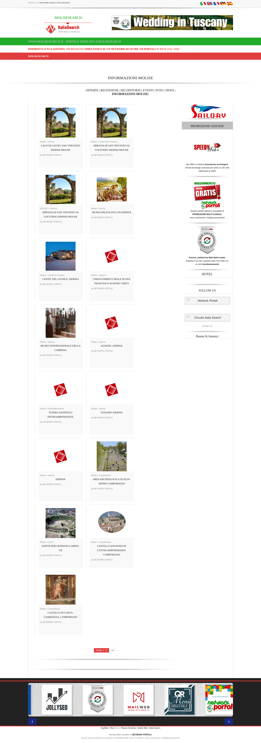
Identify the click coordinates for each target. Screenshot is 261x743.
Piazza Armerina (128, 728)
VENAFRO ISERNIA (112, 412)
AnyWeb (104, 728)
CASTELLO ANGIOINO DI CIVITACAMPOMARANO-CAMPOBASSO (111, 550)
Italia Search (154, 728)
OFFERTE (92, 90)
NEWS (169, 90)
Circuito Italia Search (207, 317)
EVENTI (148, 90)
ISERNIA (60, 479)
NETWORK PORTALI (142, 735)
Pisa (112, 728)
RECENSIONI (109, 90)
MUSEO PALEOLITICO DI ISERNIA (111, 212)
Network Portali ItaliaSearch (54, 3)
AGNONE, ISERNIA (112, 345)
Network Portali (208, 300)
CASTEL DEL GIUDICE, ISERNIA (60, 279)
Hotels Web (142, 728)
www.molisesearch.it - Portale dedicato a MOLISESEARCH (74, 41)
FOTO (159, 90)
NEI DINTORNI (131, 90)
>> (112, 650)
